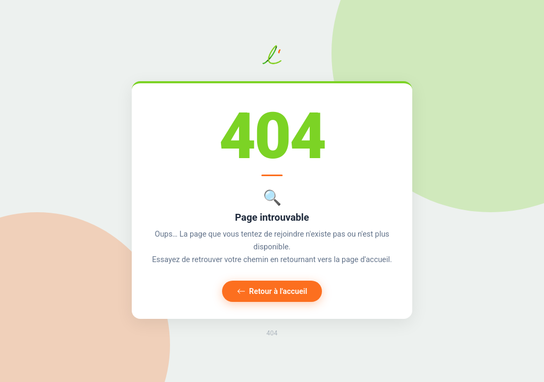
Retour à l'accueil (272, 291)
